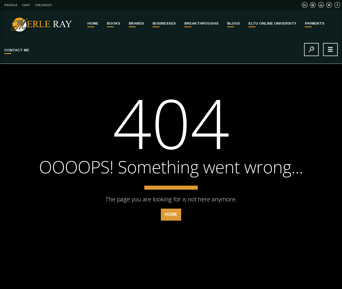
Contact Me (16, 50)
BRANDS (136, 23)
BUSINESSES (164, 23)
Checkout (43, 5)
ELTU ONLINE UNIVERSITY (272, 23)
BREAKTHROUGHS (201, 23)
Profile (11, 5)
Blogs (233, 23)
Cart (26, 5)
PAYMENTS (314, 23)
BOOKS (113, 23)
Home (92, 23)
